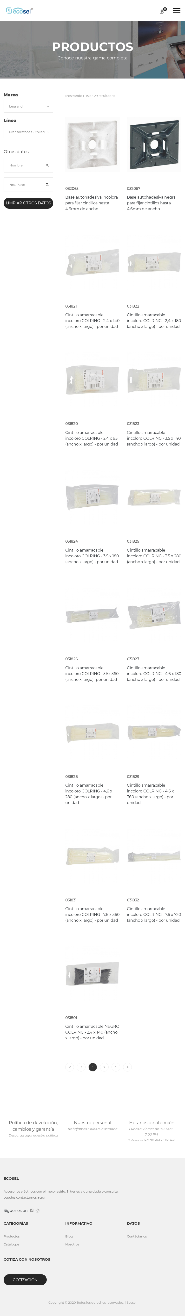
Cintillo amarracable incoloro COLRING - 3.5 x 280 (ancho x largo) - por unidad (154, 556)
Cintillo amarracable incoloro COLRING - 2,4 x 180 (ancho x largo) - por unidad (154, 321)
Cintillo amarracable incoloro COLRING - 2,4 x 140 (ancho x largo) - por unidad (92, 321)
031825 (133, 541)
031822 (133, 306)
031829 (133, 776)
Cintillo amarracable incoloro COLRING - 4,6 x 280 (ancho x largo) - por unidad (88, 794)
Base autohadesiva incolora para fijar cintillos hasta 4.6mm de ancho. (91, 203)
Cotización (25, 1280)
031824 (71, 541)
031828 (71, 776)
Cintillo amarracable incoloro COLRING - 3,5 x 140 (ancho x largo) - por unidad (154, 438)
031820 (71, 423)
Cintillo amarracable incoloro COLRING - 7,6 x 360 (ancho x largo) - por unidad (92, 914)
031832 (133, 900)
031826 (71, 659)
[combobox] (28, 106)
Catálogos (11, 1244)
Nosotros (72, 1244)
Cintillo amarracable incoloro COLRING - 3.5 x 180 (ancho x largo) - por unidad (92, 556)
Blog (69, 1236)
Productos (12, 1236)
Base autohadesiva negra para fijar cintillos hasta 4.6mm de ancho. (151, 203)
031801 (71, 1017)
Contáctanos (137, 1236)
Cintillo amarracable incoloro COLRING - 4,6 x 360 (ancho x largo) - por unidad (150, 794)
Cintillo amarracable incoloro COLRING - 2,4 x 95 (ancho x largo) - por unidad (91, 438)
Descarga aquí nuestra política (33, 1135)
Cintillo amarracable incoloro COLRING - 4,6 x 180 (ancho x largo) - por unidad (154, 674)
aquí (41, 1197)
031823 (133, 423)
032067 (133, 188)
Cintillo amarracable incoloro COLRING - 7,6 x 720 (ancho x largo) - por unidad (154, 914)
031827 (133, 659)
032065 (71, 188)
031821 (71, 306)
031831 (70, 900)
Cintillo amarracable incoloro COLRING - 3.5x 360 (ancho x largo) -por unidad (92, 674)
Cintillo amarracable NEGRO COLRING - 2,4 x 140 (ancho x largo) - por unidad (92, 1032)
